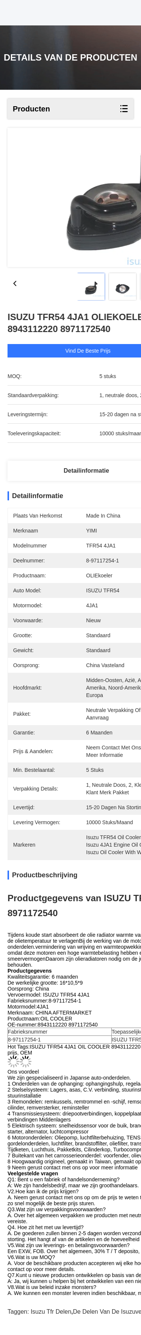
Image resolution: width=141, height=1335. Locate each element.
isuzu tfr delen (50, 1311)
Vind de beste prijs (98, 351)
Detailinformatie (86, 470)
